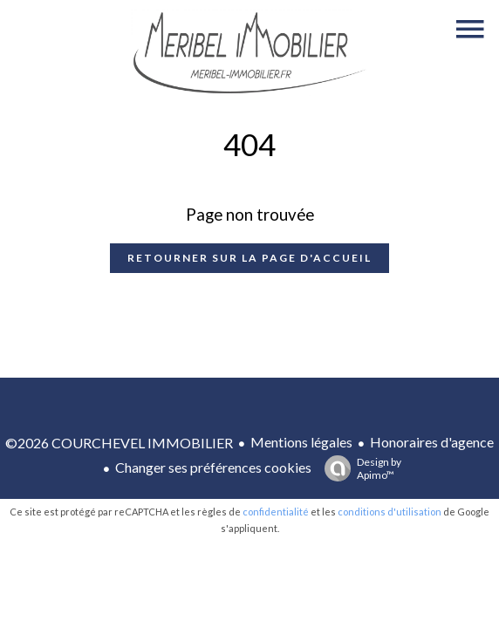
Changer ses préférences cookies (213, 467)
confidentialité (276, 511)
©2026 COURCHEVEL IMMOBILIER (119, 442)
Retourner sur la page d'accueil (249, 257)
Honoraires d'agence (432, 441)
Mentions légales (301, 441)
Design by (358, 468)
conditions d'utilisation (389, 511)
